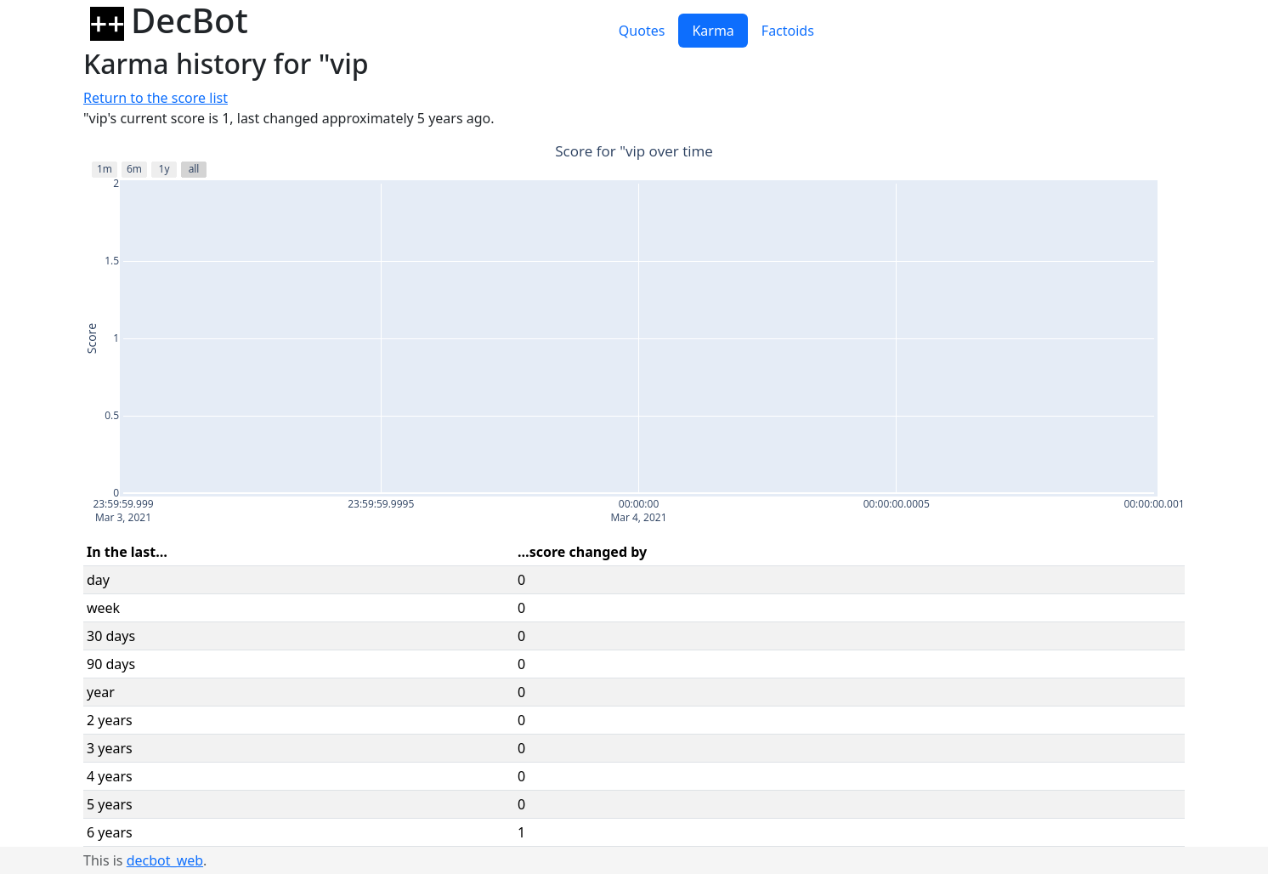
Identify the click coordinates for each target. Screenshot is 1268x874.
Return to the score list (155, 97)
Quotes (642, 30)
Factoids (787, 30)
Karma (712, 30)
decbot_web (165, 860)
